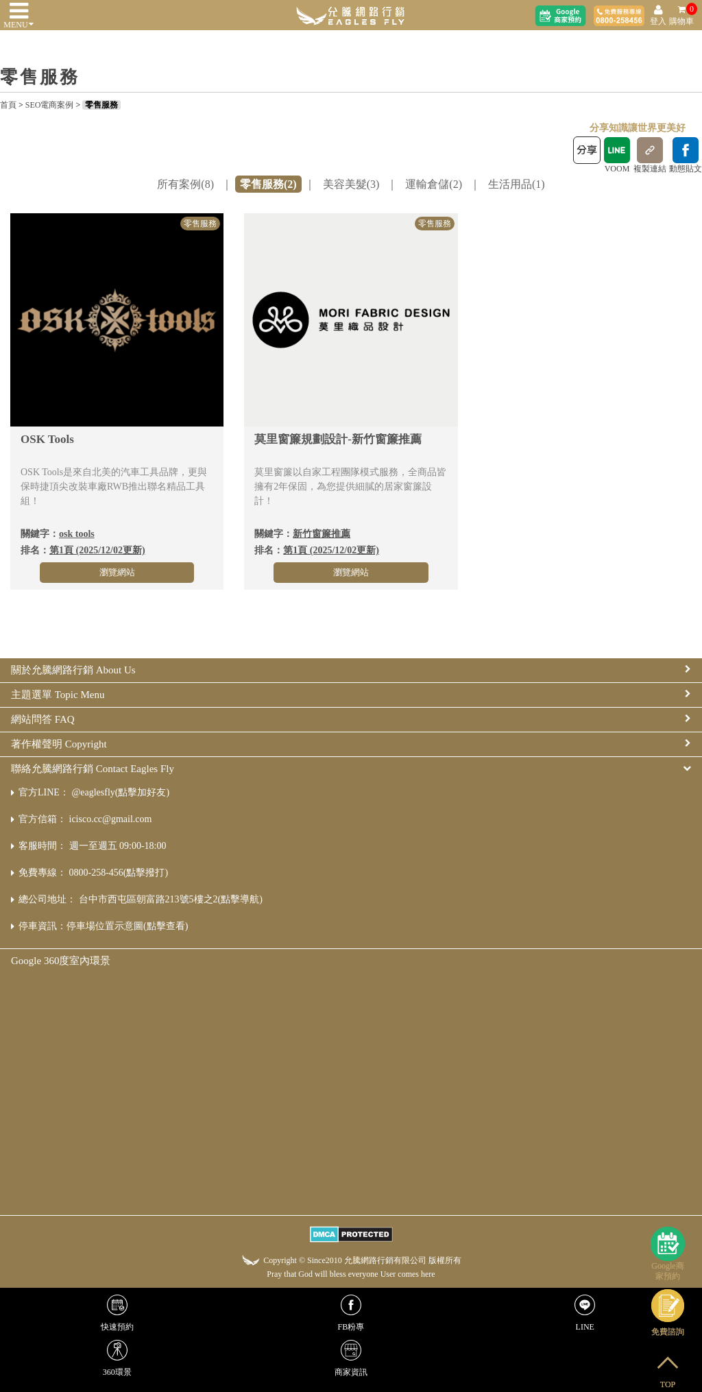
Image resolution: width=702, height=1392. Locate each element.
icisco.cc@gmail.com (110, 819)
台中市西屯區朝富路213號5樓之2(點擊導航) (171, 899)
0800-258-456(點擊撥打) (119, 872)
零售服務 (101, 105)
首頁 (8, 105)
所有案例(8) (185, 184)
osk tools (77, 534)
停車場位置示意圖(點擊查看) (127, 926)
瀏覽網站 (117, 572)
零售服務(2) (268, 184)
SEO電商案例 (49, 105)
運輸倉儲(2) (433, 184)
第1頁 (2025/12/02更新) (97, 550)
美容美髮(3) (351, 184)
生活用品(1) (516, 184)
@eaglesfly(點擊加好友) (120, 792)
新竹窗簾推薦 (321, 534)
